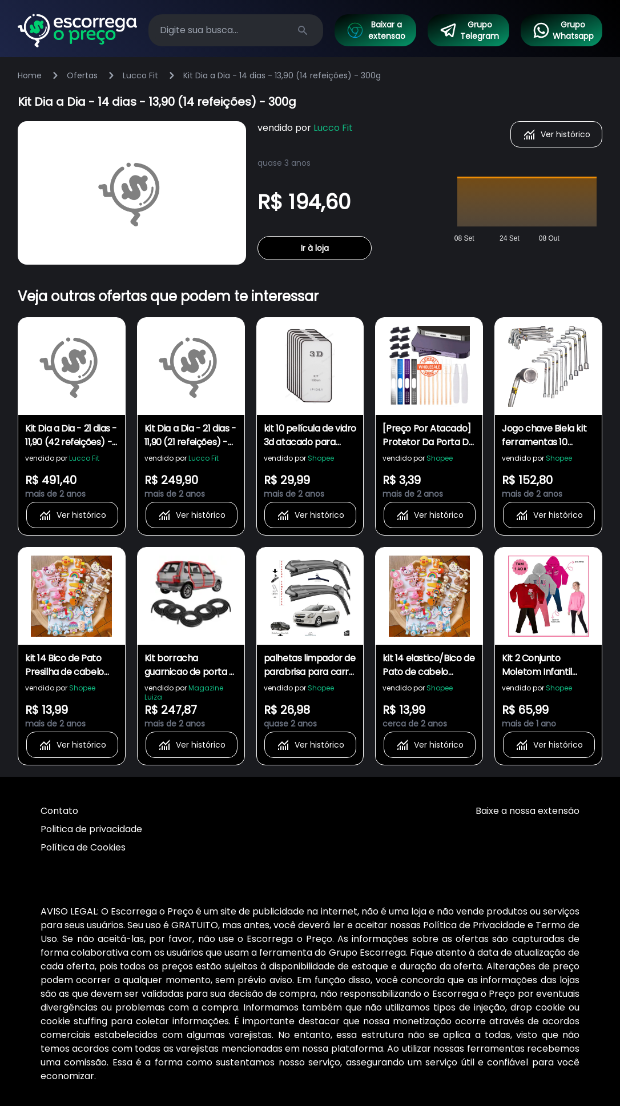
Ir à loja (315, 248)
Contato (59, 810)
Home (30, 75)
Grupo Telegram (469, 30)
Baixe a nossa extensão (527, 810)
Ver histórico (556, 134)
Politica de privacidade (91, 829)
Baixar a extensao (375, 30)
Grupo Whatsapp (563, 30)
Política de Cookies (83, 847)
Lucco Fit (140, 75)
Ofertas (82, 75)
